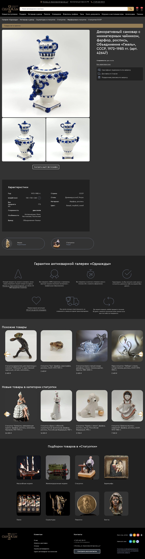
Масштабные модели (25, 483)
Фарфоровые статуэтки (76, 20)
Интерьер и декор (35, 14)
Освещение (56, 14)
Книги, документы (93, 14)
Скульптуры (50, 520)
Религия (47, 14)
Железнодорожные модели (56, 483)
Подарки (22, 14)
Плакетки (78, 520)
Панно (19, 520)
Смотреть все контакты (87, 551)
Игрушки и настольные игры (113, 14)
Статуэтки (61, 20)
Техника (140, 14)
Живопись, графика (70, 14)
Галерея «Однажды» (10, 20)
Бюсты (106, 520)
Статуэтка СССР (95, 20)
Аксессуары (130, 14)
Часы (82, 14)
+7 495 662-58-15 (79, 540)
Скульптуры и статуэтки (45, 20)
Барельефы (108, 483)
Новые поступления (9, 14)
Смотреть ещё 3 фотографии (46, 167)
